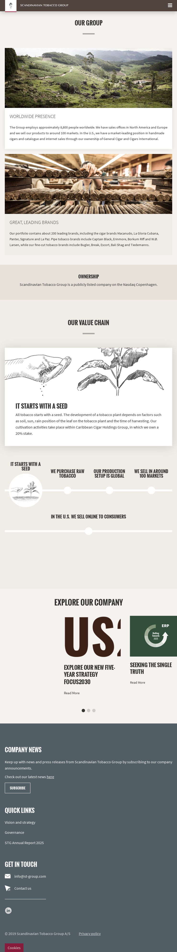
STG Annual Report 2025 (24, 842)
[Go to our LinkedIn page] (8, 910)
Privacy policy (90, 933)
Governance (14, 832)
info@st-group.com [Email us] (25, 876)
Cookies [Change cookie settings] (14, 947)
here (50, 776)
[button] (83, 710)
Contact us (18, 888)
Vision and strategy (20, 822)
